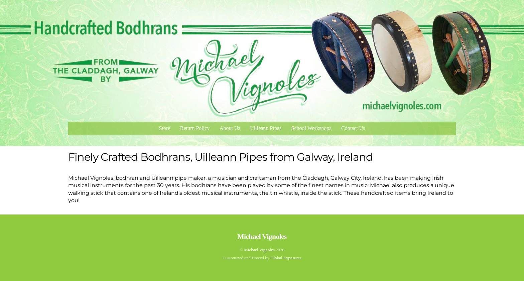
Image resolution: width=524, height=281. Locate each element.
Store (164, 128)
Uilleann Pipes (265, 128)
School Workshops (311, 128)
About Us (230, 128)
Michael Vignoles (259, 249)
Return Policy (195, 128)
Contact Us (353, 128)
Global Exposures (285, 257)
